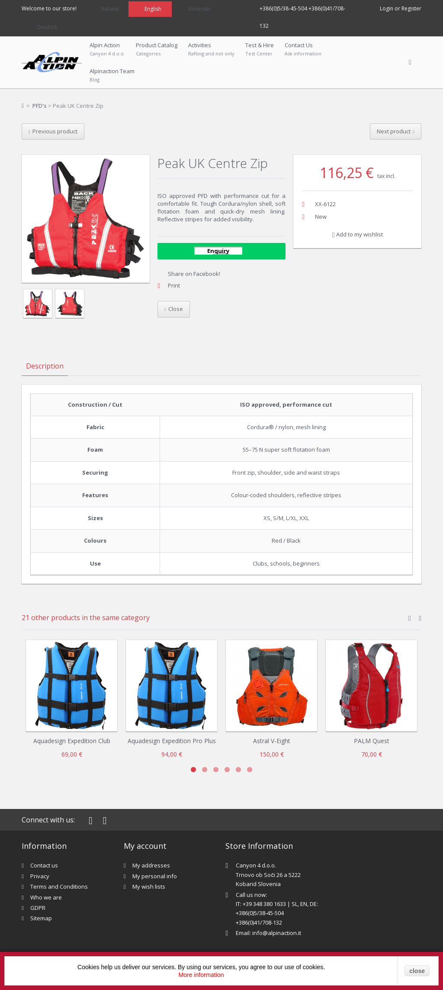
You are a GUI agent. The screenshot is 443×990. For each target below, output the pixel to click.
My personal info (154, 876)
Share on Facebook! (194, 274)
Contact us (44, 865)
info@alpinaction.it (276, 933)
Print (174, 285)
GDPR (37, 908)
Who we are (46, 897)
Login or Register (400, 8)
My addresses (151, 865)
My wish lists (148, 886)
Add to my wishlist (357, 234)
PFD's (39, 106)
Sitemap (41, 918)
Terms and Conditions (59, 886)
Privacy (39, 876)
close (417, 970)
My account (145, 846)
